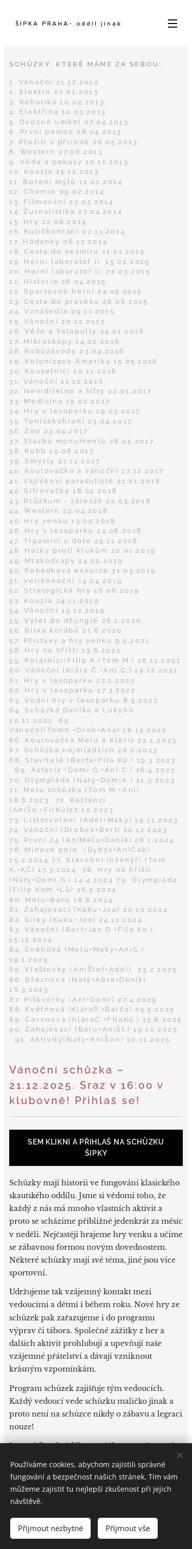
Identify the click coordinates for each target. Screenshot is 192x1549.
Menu (172, 23)
